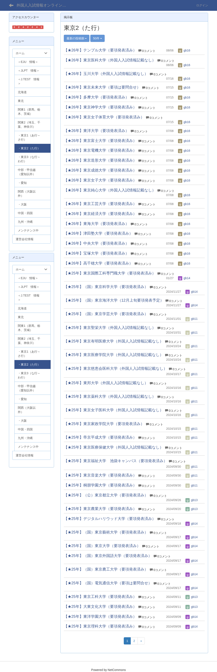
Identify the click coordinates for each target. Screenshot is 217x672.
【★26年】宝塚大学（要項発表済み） (96, 253)
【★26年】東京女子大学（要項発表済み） (100, 180)
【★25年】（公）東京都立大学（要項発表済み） (106, 495)
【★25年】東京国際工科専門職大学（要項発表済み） (110, 273)
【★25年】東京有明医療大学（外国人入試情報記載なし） (113, 341)
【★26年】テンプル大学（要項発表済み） (100, 50)
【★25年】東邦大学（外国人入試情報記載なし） (106, 383)
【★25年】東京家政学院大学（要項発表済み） (104, 424)
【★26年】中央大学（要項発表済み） (96, 243)
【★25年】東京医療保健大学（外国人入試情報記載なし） (113, 447)
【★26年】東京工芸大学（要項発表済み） (100, 204)
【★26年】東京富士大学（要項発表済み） (100, 141)
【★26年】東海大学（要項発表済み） (96, 224)
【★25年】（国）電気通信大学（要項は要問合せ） (108, 583)
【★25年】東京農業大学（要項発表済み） (100, 509)
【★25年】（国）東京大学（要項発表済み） (102, 546)
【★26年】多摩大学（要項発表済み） (96, 97)
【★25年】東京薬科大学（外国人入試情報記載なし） (110, 396)
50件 (97, 38)
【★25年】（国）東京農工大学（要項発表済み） (106, 569)
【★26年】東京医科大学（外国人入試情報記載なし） (110, 60)
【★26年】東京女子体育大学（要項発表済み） (104, 117)
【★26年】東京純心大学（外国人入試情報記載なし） (110, 190)
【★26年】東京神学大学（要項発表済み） (100, 107)
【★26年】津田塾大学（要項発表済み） (98, 233)
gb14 (184, 278)
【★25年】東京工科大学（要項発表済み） (100, 596)
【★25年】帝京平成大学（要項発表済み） (100, 437)
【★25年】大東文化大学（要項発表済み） (100, 606)
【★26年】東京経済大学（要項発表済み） (100, 214)
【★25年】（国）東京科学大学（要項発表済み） (106, 287)
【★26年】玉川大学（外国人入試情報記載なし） (106, 74)
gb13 (191, 500)
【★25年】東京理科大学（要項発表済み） (100, 626)
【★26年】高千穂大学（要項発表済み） (98, 263)
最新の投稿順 (77, 38)
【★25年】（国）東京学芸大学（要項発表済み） (106, 314)
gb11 (191, 318)
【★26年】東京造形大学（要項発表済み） (100, 160)
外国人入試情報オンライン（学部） (45, 5)
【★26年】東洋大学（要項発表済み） (96, 131)
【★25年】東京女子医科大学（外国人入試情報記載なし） (113, 410)
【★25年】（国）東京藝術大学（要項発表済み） (106, 532)
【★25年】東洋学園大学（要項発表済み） (100, 616)
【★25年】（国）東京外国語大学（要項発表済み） (108, 556)
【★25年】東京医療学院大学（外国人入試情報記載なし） (113, 355)
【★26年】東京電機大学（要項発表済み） (100, 150)
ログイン (202, 5)
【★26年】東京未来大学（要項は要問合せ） (102, 87)
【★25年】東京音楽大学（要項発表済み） (100, 475)
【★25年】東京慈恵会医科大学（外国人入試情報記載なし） (115, 368)
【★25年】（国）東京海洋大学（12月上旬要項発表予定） (114, 300)
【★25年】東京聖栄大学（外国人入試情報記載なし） (110, 328)
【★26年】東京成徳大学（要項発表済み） (100, 170)
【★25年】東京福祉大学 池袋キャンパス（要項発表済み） (115, 461)
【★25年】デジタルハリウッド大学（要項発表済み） (110, 519)
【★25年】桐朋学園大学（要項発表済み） (100, 485)
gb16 (184, 50)
